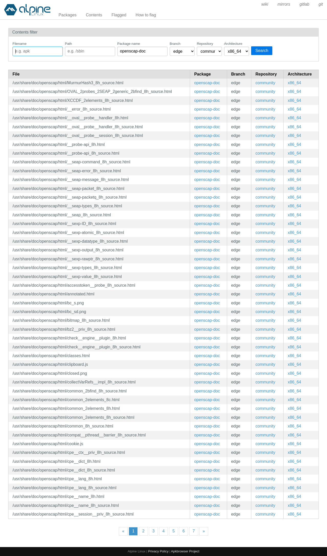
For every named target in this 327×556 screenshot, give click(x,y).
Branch (175, 44)
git (321, 4)
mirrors (283, 4)
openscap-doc (207, 83)
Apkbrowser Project (185, 551)
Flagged (119, 15)
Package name (128, 44)
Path (68, 44)
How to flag (146, 15)
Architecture (233, 44)
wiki (264, 4)
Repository (205, 44)
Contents (94, 15)
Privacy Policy (158, 551)
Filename (20, 44)
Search (261, 50)
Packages (67, 15)
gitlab (304, 4)
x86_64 (294, 83)
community (265, 83)
